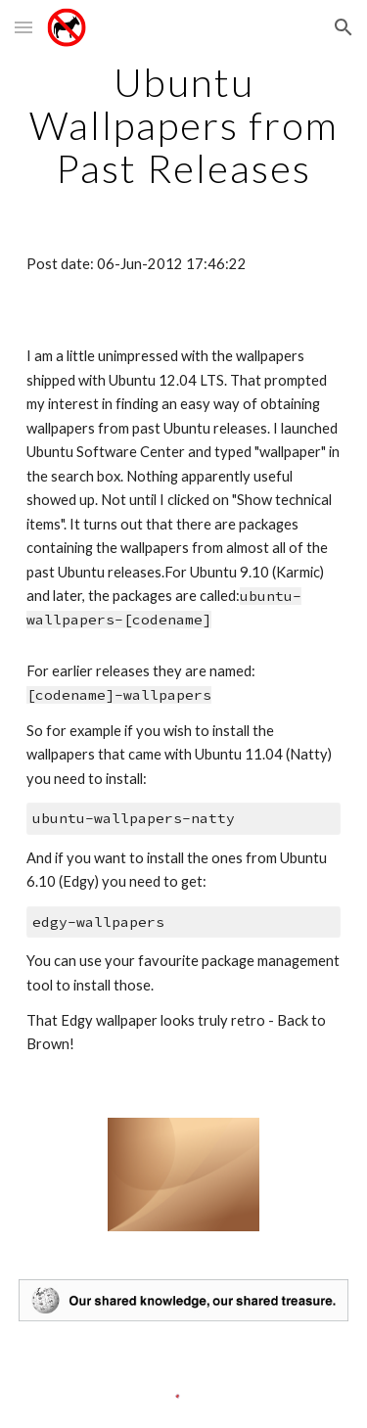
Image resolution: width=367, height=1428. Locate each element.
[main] (184, 125)
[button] (23, 27)
